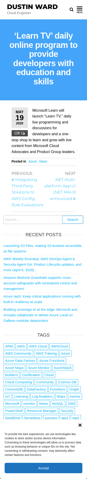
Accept (43, 468)
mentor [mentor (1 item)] (75, 396)
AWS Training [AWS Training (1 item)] (46, 353)
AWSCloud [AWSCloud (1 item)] (59, 346)
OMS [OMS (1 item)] (72, 403)
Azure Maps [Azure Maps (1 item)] (14, 368)
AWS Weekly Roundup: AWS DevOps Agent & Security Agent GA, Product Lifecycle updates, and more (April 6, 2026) (42, 264)
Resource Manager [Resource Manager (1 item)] (42, 411)
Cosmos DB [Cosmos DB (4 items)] (67, 382)
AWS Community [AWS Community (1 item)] (18, 353)
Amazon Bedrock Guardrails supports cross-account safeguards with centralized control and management (40, 283)
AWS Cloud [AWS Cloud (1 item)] (38, 346)
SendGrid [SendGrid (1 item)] (12, 418)
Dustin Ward (32, 7)
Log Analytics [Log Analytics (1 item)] (42, 396)
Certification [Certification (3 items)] (31, 375)
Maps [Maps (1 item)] (61, 396)
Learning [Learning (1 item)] (21, 396)
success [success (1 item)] (51, 418)
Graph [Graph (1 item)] (74, 389)
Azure (33, 161)
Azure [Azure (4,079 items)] (65, 353)
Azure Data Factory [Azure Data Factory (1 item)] (20, 360)
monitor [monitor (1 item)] (29, 403)
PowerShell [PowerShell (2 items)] (14, 411)
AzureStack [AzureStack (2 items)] (63, 368)
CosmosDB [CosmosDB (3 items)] (14, 389)
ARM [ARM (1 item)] (9, 346)
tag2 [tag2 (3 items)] (75, 418)
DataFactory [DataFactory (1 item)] (36, 389)
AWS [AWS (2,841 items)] (21, 346)
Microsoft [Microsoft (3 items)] (12, 403)
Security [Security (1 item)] (67, 411)
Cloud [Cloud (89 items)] (49, 375)
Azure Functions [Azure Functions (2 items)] (51, 360)
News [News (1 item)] (43, 403)
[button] (80, 425)
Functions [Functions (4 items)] (57, 389)
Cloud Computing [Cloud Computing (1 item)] (18, 382)
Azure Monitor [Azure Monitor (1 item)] (38, 368)
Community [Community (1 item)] (45, 382)
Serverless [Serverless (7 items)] (32, 418)
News (43, 161)
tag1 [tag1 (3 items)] (64, 418)
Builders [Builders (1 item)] (11, 375)
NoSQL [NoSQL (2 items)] (58, 403)
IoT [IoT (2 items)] (7, 396)
